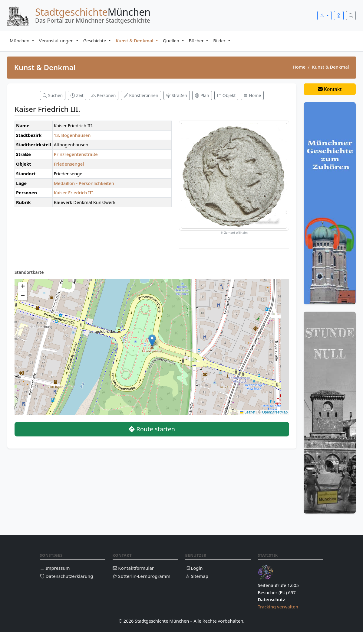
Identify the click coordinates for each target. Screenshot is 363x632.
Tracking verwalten (278, 607)
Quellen (171, 40)
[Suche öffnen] (351, 15)
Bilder (219, 40)
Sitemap (196, 576)
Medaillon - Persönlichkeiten (84, 183)
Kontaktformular (133, 568)
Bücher (197, 40)
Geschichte (95, 40)
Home (299, 67)
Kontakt (330, 89)
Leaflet (247, 412)
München (20, 40)
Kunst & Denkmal (135, 40)
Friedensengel (69, 164)
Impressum (55, 568)
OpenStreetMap (275, 412)
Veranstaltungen (57, 40)
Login (194, 568)
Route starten (152, 429)
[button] (152, 340)
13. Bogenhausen (72, 135)
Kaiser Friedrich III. (74, 193)
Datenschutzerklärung (66, 576)
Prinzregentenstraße (76, 154)
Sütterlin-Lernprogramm (141, 576)
